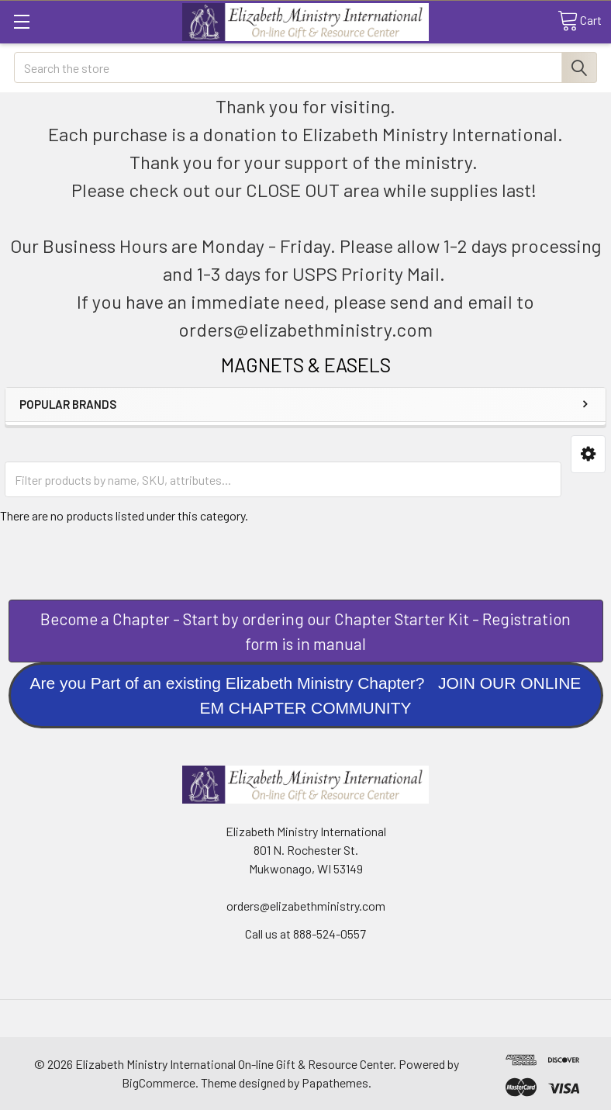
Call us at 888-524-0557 (305, 933)
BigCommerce (158, 1082)
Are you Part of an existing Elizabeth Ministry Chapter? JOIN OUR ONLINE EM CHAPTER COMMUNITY (306, 695)
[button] (588, 454)
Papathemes (335, 1082)
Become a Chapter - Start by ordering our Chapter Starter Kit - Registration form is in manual (305, 631)
